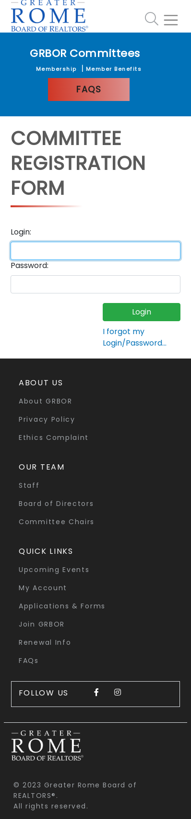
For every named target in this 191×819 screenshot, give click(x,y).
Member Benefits (114, 69)
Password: (29, 265)
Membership (56, 69)
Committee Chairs (57, 522)
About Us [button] (41, 382)
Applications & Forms (62, 606)
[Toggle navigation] (174, 16)
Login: (21, 231)
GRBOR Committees (85, 53)
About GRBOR (45, 401)
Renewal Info (45, 642)
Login (141, 311)
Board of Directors (56, 503)
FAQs (88, 89)
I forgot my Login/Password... (135, 337)
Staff (29, 485)
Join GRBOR (42, 624)
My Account (43, 588)
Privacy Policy (47, 419)
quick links (46, 551)
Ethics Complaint (54, 437)
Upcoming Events (54, 569)
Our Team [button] (42, 466)
